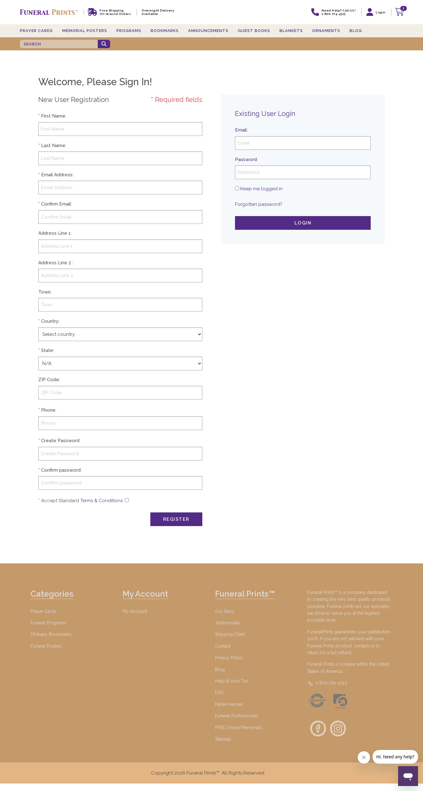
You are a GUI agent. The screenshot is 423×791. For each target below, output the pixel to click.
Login (303, 223)
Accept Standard (60, 500)
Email (241, 130)
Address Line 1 (54, 233)
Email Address (57, 175)
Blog (356, 30)
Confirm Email (56, 204)
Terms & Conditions (101, 500)
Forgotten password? (258, 204)
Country (50, 321)
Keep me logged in (261, 189)
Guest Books (254, 30)
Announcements (208, 30)
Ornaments (326, 30)
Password (246, 159)
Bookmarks (165, 30)
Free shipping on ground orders (115, 12)
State (47, 350)
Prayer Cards (36, 30)
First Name (53, 116)
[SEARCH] (59, 44)
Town (44, 292)
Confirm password (61, 470)
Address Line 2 (54, 263)
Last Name (53, 145)
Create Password (60, 440)
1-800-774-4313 (327, 682)
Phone (48, 410)
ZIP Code (48, 379)
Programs (128, 30)
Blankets (291, 30)
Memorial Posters (84, 30)
